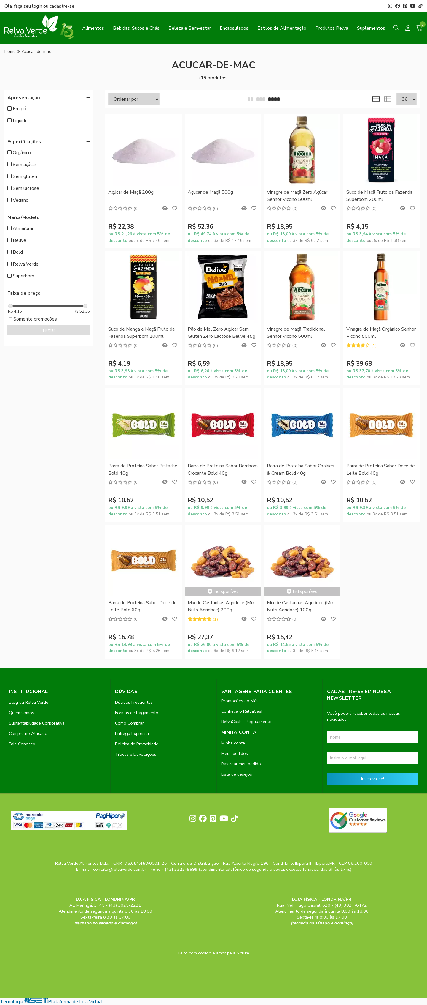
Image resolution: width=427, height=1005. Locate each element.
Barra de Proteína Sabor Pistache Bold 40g (142, 469)
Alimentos (93, 28)
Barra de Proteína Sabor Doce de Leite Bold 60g (142, 606)
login (37, 6)
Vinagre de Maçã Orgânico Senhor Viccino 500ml (381, 333)
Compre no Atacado (28, 733)
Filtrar (49, 330)
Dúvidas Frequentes (134, 702)
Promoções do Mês (240, 701)
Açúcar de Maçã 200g (131, 192)
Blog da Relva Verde (28, 702)
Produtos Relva (331, 28)
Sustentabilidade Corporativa (37, 723)
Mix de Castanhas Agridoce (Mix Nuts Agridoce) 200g (221, 606)
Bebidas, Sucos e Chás (136, 28)
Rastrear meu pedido (241, 764)
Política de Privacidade (136, 744)
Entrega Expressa (132, 733)
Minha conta (233, 743)
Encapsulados (234, 28)
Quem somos (21, 713)
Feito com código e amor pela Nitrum (213, 953)
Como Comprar (129, 723)
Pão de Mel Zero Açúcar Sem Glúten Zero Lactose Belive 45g (221, 333)
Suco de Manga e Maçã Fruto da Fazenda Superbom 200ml (141, 333)
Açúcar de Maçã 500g (210, 192)
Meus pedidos (234, 753)
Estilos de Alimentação (281, 28)
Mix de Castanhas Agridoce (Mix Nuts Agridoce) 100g (300, 606)
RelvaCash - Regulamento (246, 722)
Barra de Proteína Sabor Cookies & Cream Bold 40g (300, 469)
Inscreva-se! (372, 779)
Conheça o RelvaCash (242, 711)
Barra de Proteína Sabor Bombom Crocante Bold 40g (223, 469)
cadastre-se (62, 6)
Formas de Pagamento (136, 713)
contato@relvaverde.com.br (120, 869)
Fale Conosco (22, 744)
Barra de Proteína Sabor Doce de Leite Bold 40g (380, 469)
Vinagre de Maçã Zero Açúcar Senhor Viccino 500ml (297, 196)
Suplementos (371, 28)
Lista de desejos (236, 774)
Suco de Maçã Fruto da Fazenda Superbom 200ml (379, 196)
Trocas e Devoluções (135, 754)
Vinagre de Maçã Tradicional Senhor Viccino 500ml (296, 333)
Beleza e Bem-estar (189, 28)
